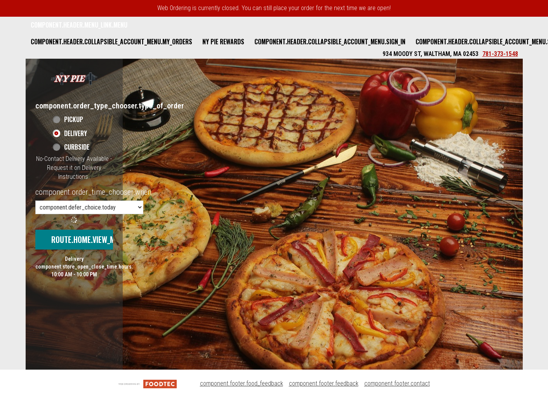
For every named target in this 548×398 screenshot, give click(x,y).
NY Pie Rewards (223, 41)
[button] (74, 78)
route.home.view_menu (89, 239)
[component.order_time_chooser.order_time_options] (89, 207)
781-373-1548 (500, 54)
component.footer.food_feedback (241, 383)
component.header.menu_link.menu (79, 25)
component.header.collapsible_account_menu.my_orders (111, 41)
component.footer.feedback (323, 383)
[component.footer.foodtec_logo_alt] (147, 383)
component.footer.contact (397, 383)
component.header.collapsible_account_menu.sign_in (329, 41)
